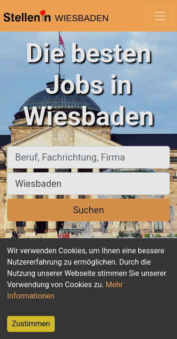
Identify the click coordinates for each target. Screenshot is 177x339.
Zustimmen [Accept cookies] (31, 323)
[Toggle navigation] (160, 16)
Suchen (88, 210)
